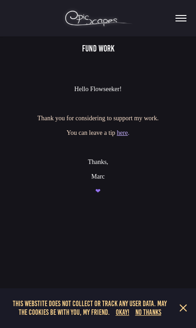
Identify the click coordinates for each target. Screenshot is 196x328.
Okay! (122, 312)
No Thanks (148, 312)
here (122, 132)
